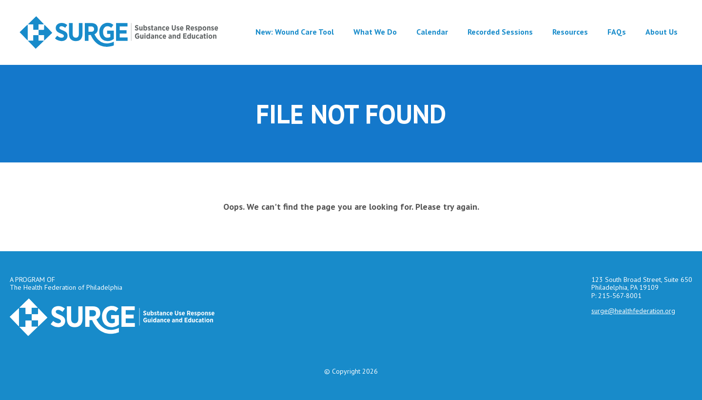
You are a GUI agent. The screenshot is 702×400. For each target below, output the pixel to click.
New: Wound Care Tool (294, 32)
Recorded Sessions (500, 32)
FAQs (616, 32)
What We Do (375, 32)
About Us (661, 32)
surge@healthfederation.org (633, 310)
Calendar (432, 32)
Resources (570, 32)
